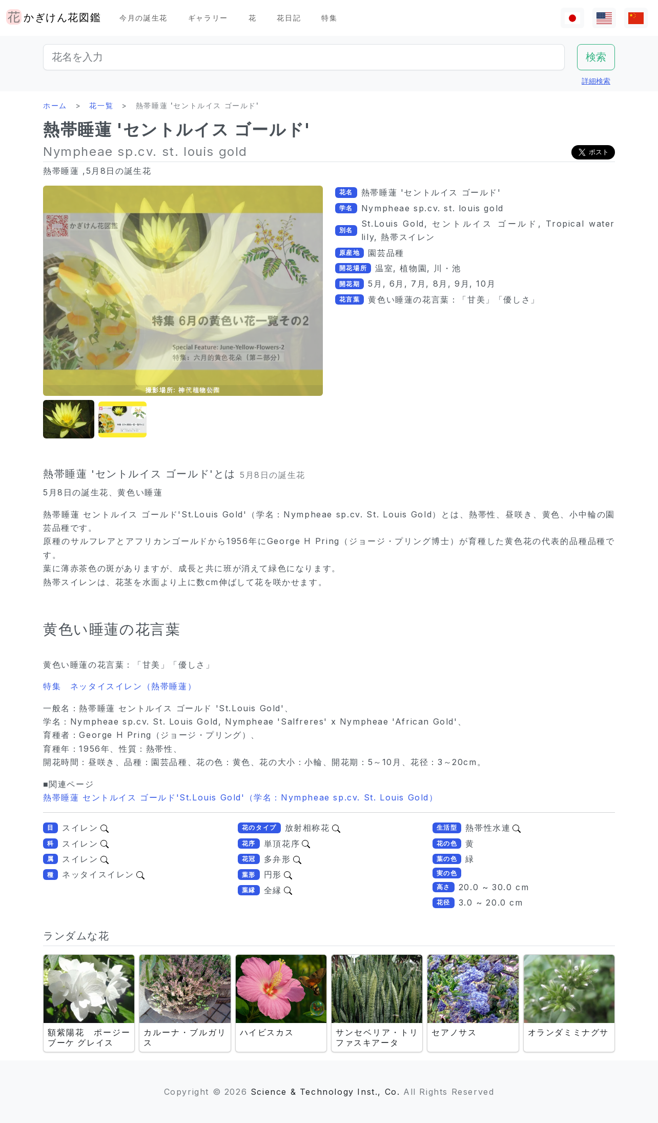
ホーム (55, 105)
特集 (329, 17)
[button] (68, 419)
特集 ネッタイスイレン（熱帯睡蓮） (119, 686)
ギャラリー (208, 17)
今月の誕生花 (143, 17)
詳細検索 (596, 80)
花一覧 (101, 105)
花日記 (289, 17)
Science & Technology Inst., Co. (325, 1092)
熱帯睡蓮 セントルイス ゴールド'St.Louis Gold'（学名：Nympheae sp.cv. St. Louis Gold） (240, 797)
